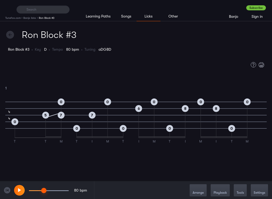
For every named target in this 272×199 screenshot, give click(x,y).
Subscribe (256, 8)
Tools (240, 191)
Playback (220, 191)
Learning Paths (98, 16)
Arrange (198, 191)
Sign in (257, 16)
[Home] (8, 9)
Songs (126, 16)
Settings (259, 191)
